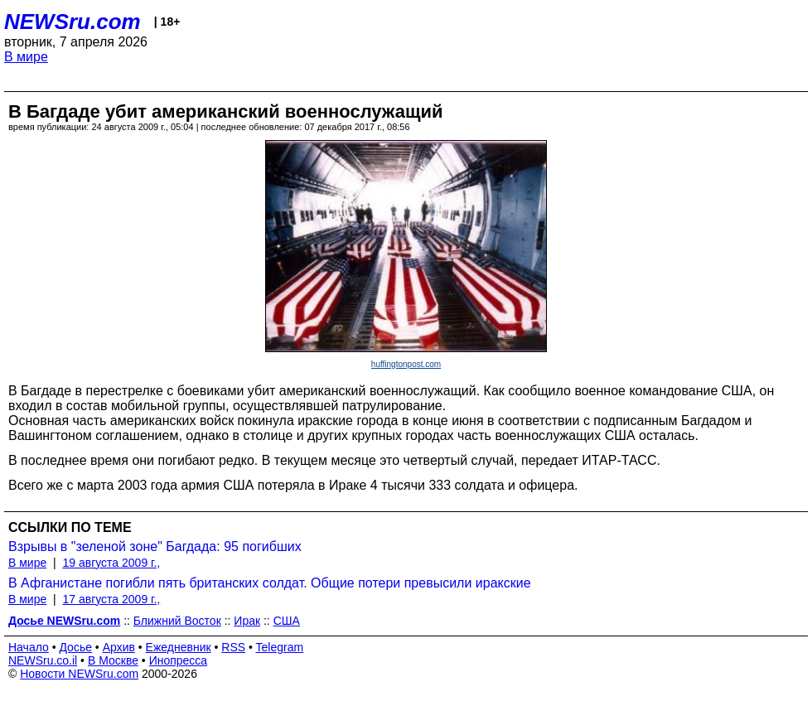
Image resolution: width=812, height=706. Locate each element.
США (286, 620)
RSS (233, 647)
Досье (75, 647)
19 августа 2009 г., (111, 562)
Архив (119, 647)
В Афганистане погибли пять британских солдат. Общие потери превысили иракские (269, 583)
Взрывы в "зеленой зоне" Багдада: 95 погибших (155, 546)
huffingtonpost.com (406, 364)
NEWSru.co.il (42, 660)
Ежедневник (178, 647)
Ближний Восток (177, 620)
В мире (26, 57)
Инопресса (178, 660)
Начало (28, 647)
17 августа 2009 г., (111, 599)
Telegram (280, 647)
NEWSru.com (72, 21)
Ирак (247, 620)
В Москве (113, 660)
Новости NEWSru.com (79, 673)
